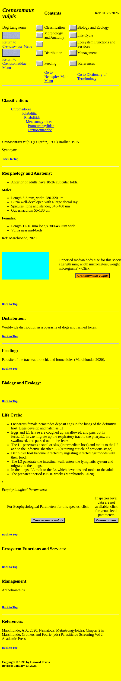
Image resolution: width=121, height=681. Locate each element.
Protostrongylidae (41, 126)
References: (12, 621)
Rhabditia (29, 113)
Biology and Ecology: (21, 382)
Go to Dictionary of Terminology (92, 77)
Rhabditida (32, 117)
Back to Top (10, 159)
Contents (52, 13)
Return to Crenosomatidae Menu (14, 63)
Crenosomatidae (40, 130)
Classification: (15, 100)
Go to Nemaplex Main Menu (56, 76)
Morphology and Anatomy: (27, 173)
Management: (15, 581)
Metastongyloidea (39, 122)
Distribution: (14, 318)
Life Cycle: (12, 415)
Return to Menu (17, 44)
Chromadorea (21, 109)
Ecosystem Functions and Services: (34, 548)
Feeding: (10, 350)
